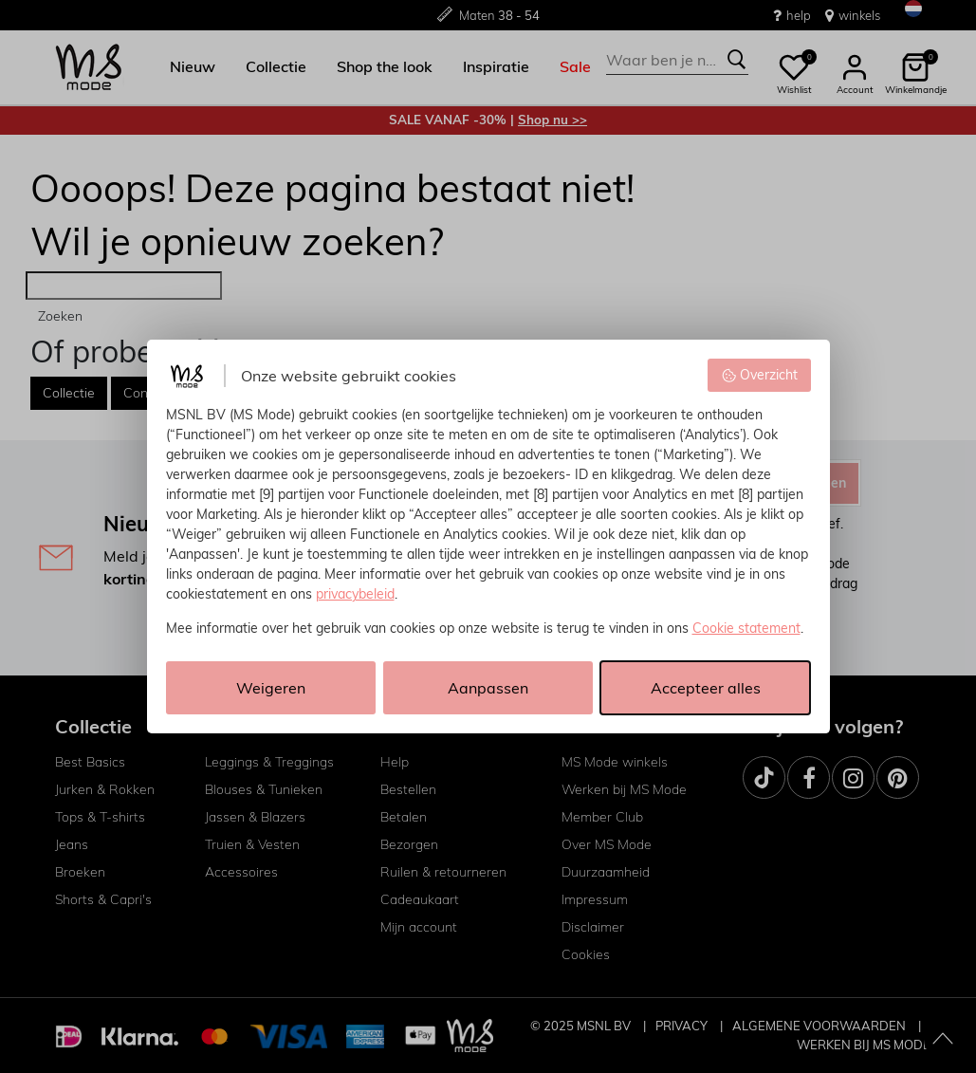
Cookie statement (746, 628)
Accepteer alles (706, 687)
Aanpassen (488, 687)
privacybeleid (355, 593)
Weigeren (270, 687)
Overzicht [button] (759, 374)
